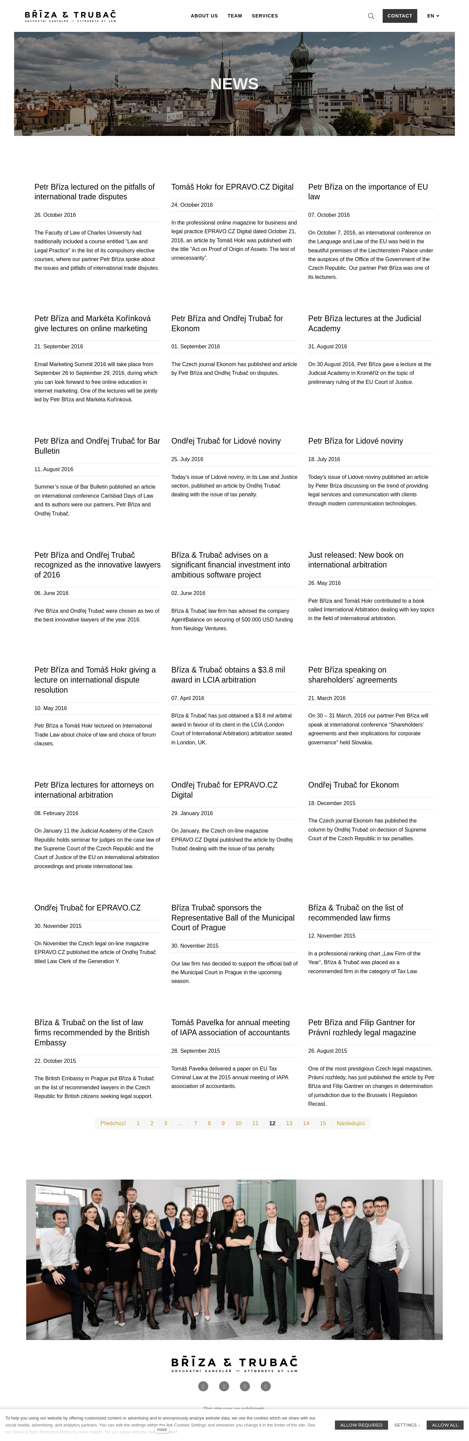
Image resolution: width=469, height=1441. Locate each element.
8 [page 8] (209, 1123)
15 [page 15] (323, 1123)
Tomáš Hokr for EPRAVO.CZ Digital (232, 187)
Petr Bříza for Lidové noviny (355, 441)
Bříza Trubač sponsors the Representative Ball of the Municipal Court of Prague (233, 917)
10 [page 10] (238, 1123)
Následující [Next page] (351, 1123)
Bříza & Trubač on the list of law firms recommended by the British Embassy (92, 1032)
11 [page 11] (255, 1123)
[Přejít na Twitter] (266, 1386)
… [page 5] (180, 1123)
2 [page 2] (151, 1123)
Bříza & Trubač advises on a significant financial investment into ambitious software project (230, 565)
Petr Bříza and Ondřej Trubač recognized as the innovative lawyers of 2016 (97, 565)
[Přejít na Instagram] (224, 1386)
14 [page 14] (306, 1123)
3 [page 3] (165, 1123)
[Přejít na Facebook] (203, 1386)
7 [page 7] (195, 1123)
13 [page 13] (289, 1123)
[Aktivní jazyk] (433, 16)
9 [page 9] (223, 1123)
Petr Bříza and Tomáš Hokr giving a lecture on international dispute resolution (95, 679)
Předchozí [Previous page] (113, 1123)
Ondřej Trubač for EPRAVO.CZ (87, 907)
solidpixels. (253, 1408)
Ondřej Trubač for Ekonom (353, 785)
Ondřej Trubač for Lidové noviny (226, 441)
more (162, 1429)
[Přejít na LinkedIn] (245, 1386)
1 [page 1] (137, 1123)
